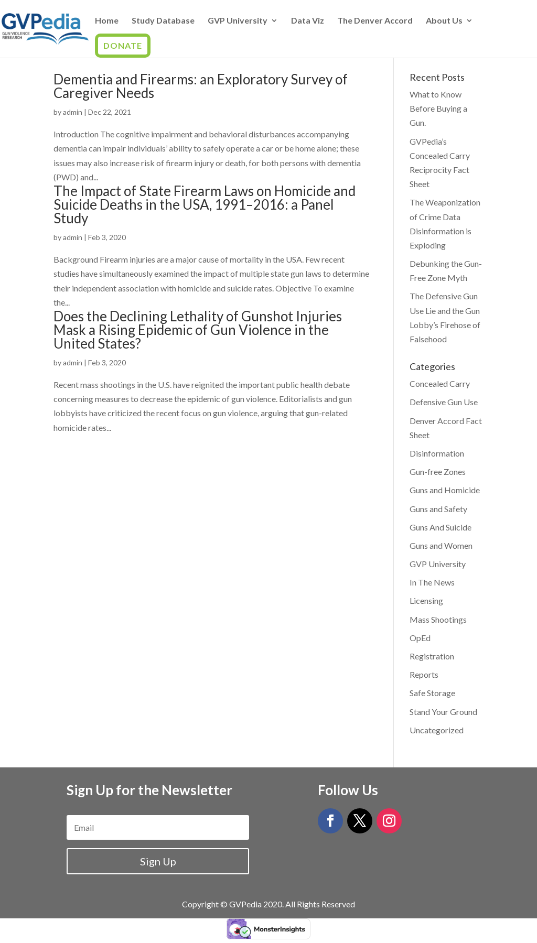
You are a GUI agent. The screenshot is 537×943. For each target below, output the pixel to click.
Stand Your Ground (443, 712)
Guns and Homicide (445, 490)
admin (72, 111)
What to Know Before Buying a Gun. (438, 108)
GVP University (237, 21)
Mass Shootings (438, 619)
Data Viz (307, 21)
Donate (122, 45)
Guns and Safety (438, 509)
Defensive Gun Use (444, 402)
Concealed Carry (440, 383)
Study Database (163, 21)
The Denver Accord (375, 21)
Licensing (426, 600)
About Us (444, 21)
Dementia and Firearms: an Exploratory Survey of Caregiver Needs (200, 86)
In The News (432, 582)
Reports (424, 674)
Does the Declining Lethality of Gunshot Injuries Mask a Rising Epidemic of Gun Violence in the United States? (197, 330)
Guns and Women (441, 545)
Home (107, 21)
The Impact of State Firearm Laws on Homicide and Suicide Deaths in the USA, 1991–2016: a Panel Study (204, 204)
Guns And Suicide (440, 527)
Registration (432, 656)
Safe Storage (432, 693)
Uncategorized (437, 730)
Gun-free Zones (438, 471)
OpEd (420, 638)
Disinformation (437, 453)
